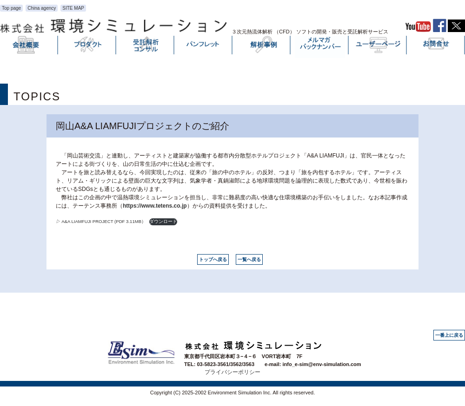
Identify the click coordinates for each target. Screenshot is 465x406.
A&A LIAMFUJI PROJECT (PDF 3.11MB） (101, 221)
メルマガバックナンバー (320, 47)
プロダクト (87, 47)
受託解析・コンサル (145, 47)
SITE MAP (73, 8)
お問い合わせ (436, 47)
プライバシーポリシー (232, 372)
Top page (11, 8)
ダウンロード (163, 221)
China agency (41, 8)
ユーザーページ (378, 47)
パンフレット (204, 47)
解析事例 (262, 47)
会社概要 (29, 47)
